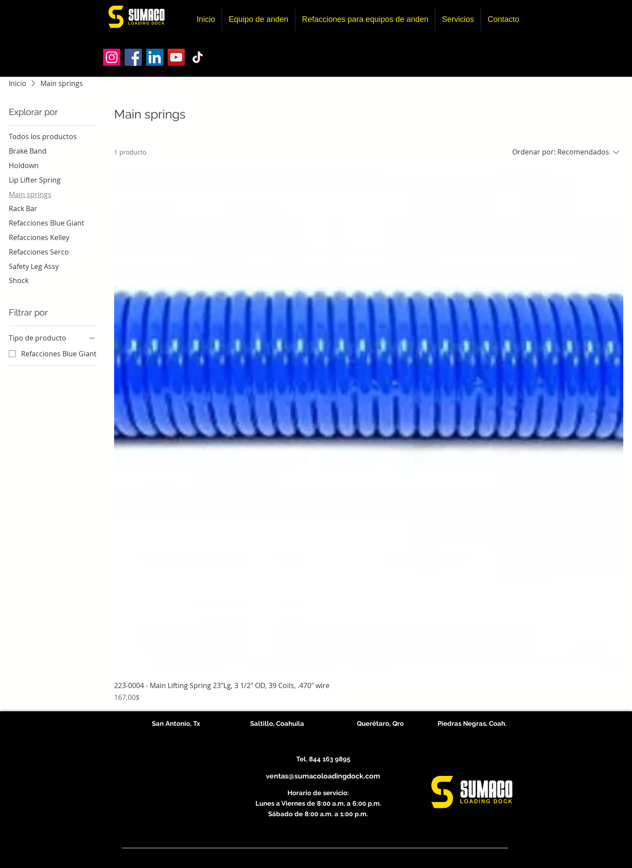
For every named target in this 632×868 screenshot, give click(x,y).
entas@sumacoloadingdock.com (324, 776)
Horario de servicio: (318, 793)
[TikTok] (197, 57)
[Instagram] (111, 57)
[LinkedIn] (154, 57)
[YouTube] (176, 57)
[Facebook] (133, 57)
